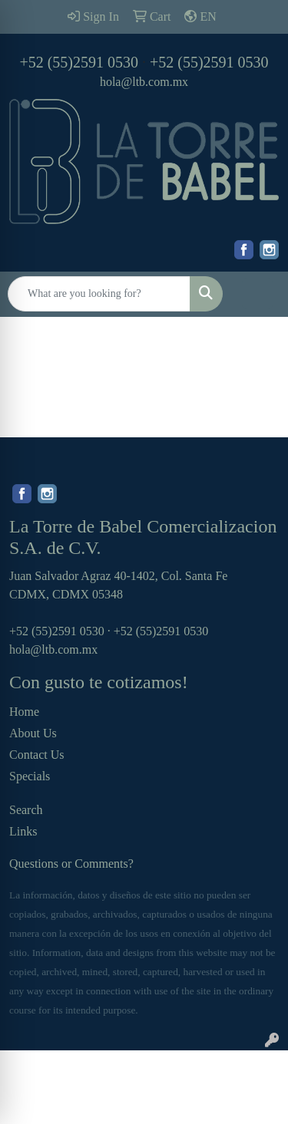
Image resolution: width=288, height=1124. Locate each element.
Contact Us (37, 754)
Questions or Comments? (71, 863)
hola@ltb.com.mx (144, 81)
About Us (33, 733)
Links (23, 831)
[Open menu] (257, 294)
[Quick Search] (99, 293)
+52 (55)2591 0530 (78, 62)
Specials (29, 776)
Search (26, 809)
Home (24, 711)
